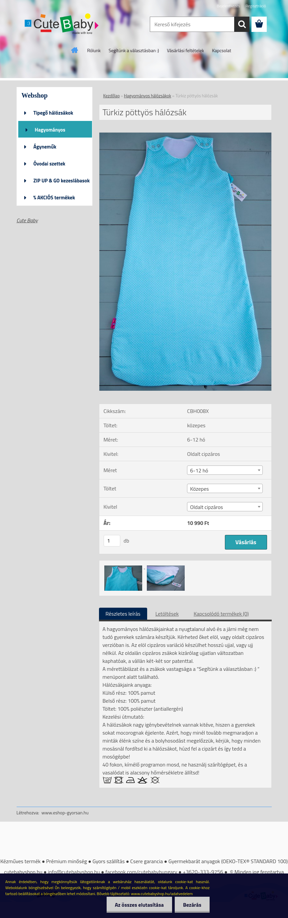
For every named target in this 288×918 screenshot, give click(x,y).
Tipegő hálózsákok (53, 113)
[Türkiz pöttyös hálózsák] (185, 135)
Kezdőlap (111, 95)
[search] (241, 24)
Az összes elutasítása (139, 905)
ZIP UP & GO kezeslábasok (62, 180)
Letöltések (167, 614)
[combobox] (225, 470)
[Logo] (62, 24)
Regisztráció (255, 6)
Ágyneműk (45, 147)
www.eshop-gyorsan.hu (65, 812)
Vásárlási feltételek (185, 50)
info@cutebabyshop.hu (74, 872)
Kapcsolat (221, 50)
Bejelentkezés (228, 6)
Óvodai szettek (49, 163)
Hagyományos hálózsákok (50, 132)
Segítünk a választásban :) (134, 50)
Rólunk (94, 50)
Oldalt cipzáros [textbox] (206, 507)
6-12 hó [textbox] (199, 470)
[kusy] (112, 541)
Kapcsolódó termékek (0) (221, 614)
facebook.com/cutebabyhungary (141, 872)
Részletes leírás (123, 614)
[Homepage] (74, 50)
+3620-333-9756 (203, 872)
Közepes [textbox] (199, 489)
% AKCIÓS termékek (54, 197)
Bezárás (192, 905)
